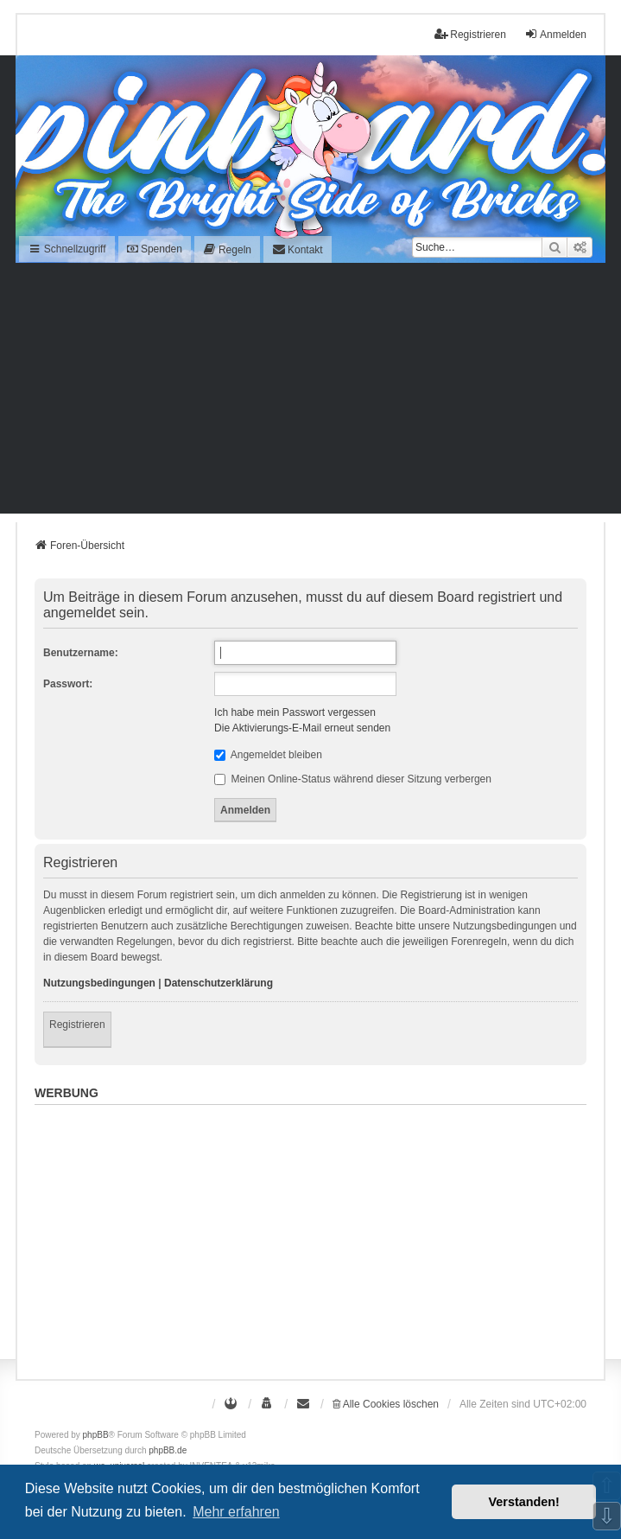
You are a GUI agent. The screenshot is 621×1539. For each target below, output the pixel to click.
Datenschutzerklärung (218, 983)
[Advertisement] (310, 392)
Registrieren (77, 1025)
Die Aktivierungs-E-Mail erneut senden (302, 728)
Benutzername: (80, 653)
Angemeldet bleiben (268, 755)
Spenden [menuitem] (154, 249)
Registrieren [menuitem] (470, 34)
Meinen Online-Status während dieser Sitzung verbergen (352, 779)
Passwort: (67, 684)
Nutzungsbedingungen (99, 983)
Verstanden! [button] (524, 1502)
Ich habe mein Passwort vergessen (295, 712)
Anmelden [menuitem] (555, 34)
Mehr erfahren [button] (236, 1511)
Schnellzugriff (67, 249)
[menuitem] (227, 249)
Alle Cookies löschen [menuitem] (386, 1404)
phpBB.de (168, 1450)
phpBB (96, 1435)
